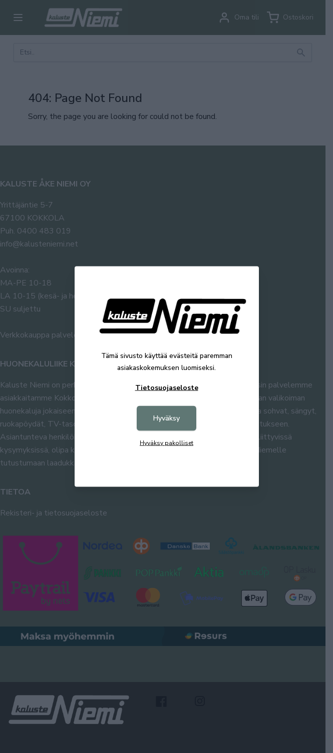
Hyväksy (166, 418)
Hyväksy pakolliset (166, 443)
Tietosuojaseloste (166, 387)
